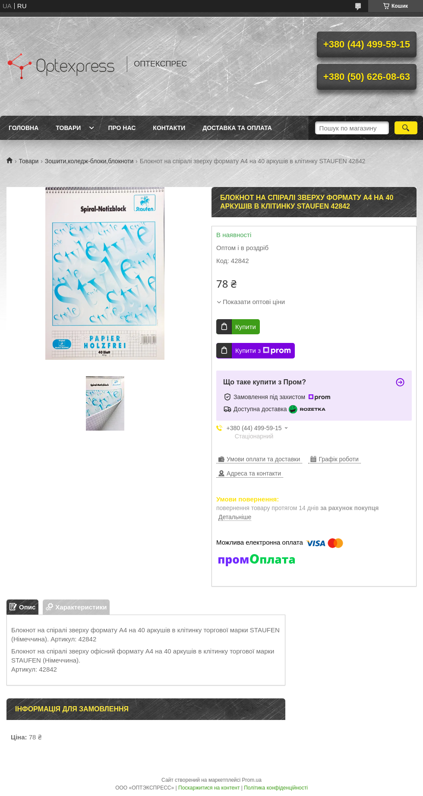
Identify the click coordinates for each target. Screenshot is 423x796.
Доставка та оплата (237, 127)
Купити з (263, 351)
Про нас (122, 127)
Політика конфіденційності (276, 788)
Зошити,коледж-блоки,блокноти (89, 161)
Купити (245, 326)
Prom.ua (252, 780)
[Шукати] (406, 127)
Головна (23, 127)
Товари (68, 127)
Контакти (169, 127)
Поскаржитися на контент (209, 788)
